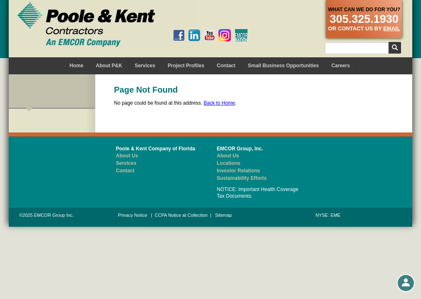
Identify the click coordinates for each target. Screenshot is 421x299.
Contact (226, 66)
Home (76, 66)
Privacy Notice (132, 215)
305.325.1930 (364, 19)
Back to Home (219, 103)
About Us (127, 156)
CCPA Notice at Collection (181, 215)
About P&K (109, 66)
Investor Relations (238, 171)
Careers (340, 66)
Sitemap (223, 215)
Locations (228, 163)
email (391, 28)
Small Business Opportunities (283, 66)
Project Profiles (186, 66)
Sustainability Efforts (242, 178)
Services (145, 66)
